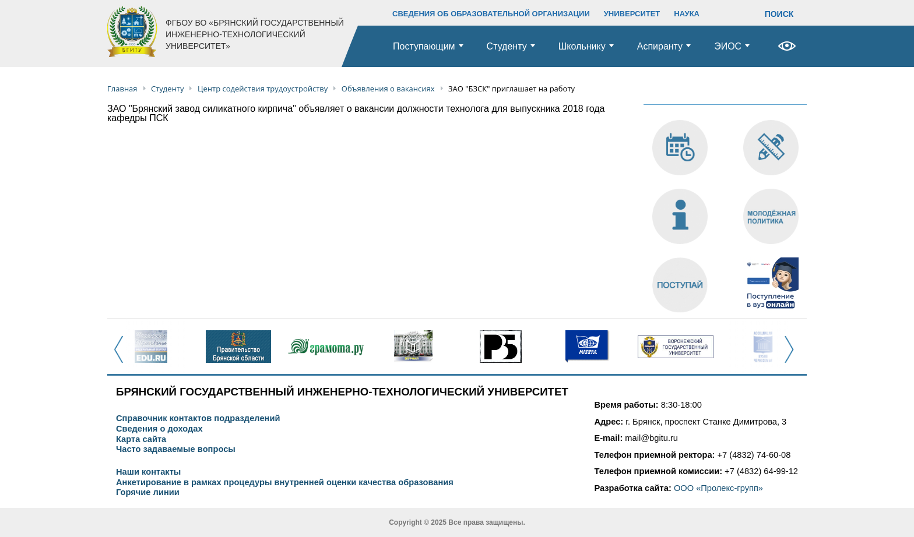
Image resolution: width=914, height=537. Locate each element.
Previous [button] (122, 356)
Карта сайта (141, 439)
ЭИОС (727, 46)
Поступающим (424, 46)
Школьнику (582, 46)
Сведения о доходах (159, 429)
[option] (151, 346)
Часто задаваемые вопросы (175, 449)
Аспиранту (660, 46)
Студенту (507, 46)
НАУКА (686, 13)
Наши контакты (148, 472)
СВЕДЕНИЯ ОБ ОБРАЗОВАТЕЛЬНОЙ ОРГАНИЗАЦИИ (491, 13)
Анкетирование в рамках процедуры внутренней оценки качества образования (285, 482)
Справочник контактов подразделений (198, 418)
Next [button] (792, 356)
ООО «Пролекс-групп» (718, 488)
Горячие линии (148, 492)
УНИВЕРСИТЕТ (632, 13)
